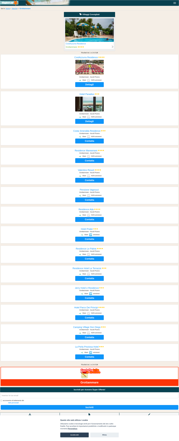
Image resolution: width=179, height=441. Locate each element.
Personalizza (72, 429)
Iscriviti (89, 407)
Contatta (89, 141)
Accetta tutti (74, 435)
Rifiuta (104, 435)
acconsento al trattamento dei (12, 402)
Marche (14, 8)
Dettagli (89, 84)
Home (8, 8)
